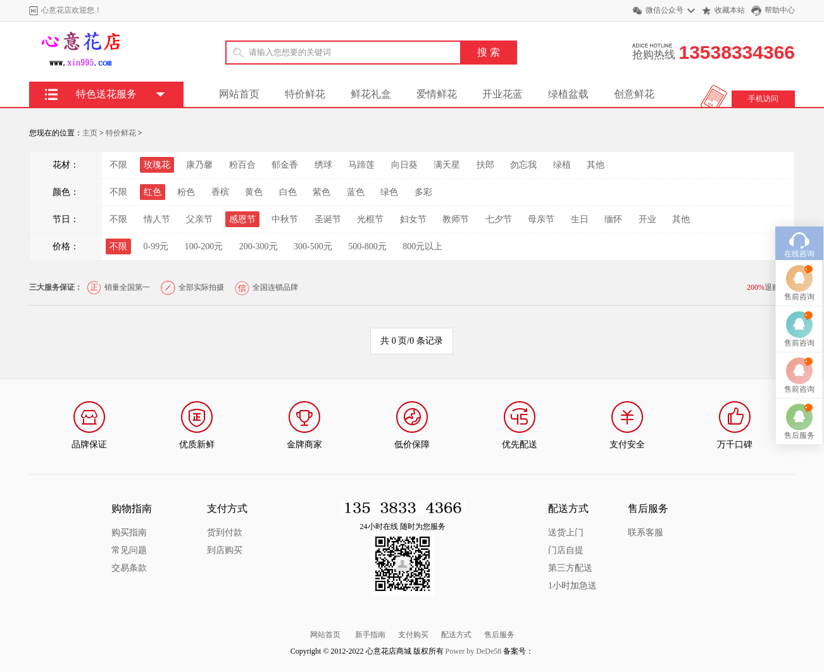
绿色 (389, 192)
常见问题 (129, 550)
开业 (647, 219)
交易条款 (129, 568)
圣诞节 (328, 219)
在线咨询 (799, 233)
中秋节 (285, 219)
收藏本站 (730, 10)
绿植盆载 (568, 94)
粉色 (186, 192)
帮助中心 (780, 10)
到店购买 (224, 550)
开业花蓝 (502, 94)
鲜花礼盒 (371, 94)
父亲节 (199, 219)
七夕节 (498, 219)
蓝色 (356, 192)
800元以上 (422, 246)
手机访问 (763, 98)
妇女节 (413, 219)
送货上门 (566, 532)
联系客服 (645, 532)
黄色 (254, 192)
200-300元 (258, 246)
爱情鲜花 (436, 94)
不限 (118, 165)
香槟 (220, 192)
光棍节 (370, 219)
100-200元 (204, 246)
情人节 (157, 219)
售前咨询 (799, 276)
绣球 (323, 165)
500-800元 (367, 246)
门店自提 (566, 550)
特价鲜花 (305, 94)
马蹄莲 (361, 165)
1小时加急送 (572, 585)
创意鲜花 (634, 94)
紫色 (321, 192)
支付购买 (413, 634)
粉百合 (242, 165)
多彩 (423, 192)
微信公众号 (665, 10)
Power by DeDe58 (474, 651)
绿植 (562, 165)
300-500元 (313, 246)
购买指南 (129, 532)
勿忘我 (523, 165)
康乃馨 (199, 165)
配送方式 (456, 634)
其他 (595, 165)
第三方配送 (570, 568)
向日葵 (404, 165)
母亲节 (541, 219)
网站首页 (239, 94)
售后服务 (499, 634)
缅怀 (613, 219)
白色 (288, 192)
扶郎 (485, 165)
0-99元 (156, 246)
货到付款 (224, 532)
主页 (89, 132)
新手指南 (370, 634)
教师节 (455, 219)
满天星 (447, 165)
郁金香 (285, 165)
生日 (580, 219)
